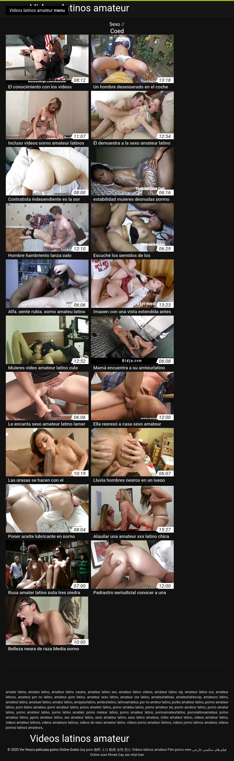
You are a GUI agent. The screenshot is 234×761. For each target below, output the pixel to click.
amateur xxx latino (134, 697)
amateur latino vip (169, 692)
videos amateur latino (210, 717)
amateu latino (39, 692)
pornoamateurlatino (170, 712)
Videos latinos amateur (149, 750)
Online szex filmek (103, 755)
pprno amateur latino (46, 717)
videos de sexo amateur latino (102, 722)
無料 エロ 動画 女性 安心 (112, 750)
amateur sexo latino (102, 697)
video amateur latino (176, 717)
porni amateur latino (62, 707)
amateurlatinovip (188, 697)
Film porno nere (179, 750)
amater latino (16, 692)
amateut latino (17, 702)
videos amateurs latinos (60, 722)
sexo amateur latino (110, 717)
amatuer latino (40, 702)
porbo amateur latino (188, 702)
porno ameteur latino (33, 712)
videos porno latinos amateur (195, 722)
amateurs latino (216, 697)
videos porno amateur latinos (149, 722)
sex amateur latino (78, 717)
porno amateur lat (159, 707)
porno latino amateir (68, 712)
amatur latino (63, 702)
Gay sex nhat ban (131, 755)
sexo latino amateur (143, 717)
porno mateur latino (102, 712)
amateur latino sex (102, 692)
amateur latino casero (69, 692)
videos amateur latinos (23, 722)
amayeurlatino (85, 702)
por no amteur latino (155, 702)
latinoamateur (128, 702)
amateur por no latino (35, 697)
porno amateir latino (95, 707)
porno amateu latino (128, 707)
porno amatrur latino (190, 707)
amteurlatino (106, 702)
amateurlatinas (162, 697)
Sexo (115, 24)
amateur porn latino (69, 697)
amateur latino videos (135, 692)
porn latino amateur (31, 707)
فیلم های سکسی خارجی (209, 750)
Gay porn (86, 750)
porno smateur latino (136, 712)
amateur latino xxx (199, 692)
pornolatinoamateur (202, 712)
